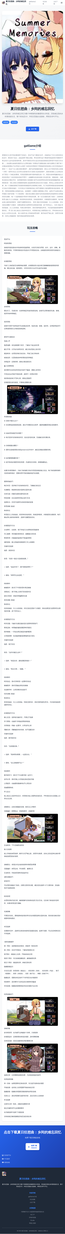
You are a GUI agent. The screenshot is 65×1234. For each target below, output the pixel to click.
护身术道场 (32, 1217)
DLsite (32, 1220)
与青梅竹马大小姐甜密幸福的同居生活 (32, 1212)
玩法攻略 (32, 1199)
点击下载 (32, 129)
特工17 (32, 1215)
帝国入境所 (32, 1223)
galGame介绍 (32, 1197)
